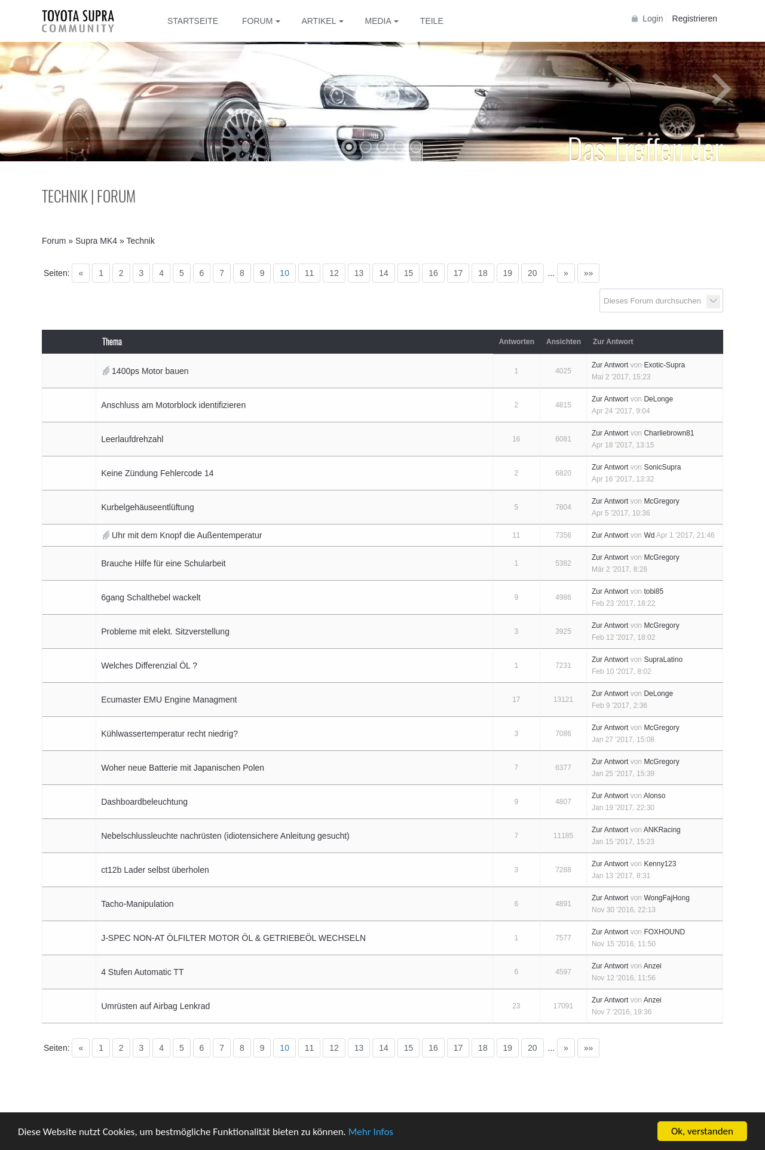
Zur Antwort (610, 365)
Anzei (653, 966)
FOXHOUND (664, 932)
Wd (649, 535)
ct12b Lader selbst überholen (155, 870)
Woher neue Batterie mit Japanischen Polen (182, 767)
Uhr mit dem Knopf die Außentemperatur (187, 535)
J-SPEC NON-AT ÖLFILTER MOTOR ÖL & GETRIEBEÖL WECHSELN (233, 938)
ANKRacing (662, 830)
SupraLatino (663, 659)
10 (284, 273)
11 (309, 273)
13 (359, 273)
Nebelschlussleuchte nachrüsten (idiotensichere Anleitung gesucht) (225, 836)
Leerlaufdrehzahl (132, 439)
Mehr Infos (370, 1132)
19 (508, 273)
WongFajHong (667, 898)
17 (458, 273)
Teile (431, 21)
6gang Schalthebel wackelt (151, 597)
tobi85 (653, 591)
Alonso (655, 796)
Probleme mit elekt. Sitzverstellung (165, 631)
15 (409, 273)
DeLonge (658, 399)
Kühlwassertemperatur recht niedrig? (169, 733)
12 (334, 273)
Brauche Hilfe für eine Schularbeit (163, 563)
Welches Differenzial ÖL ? (149, 665)
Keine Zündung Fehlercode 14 (157, 473)
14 (383, 273)
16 (433, 273)
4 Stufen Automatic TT (142, 972)
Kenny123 (660, 864)
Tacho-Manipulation (137, 904)
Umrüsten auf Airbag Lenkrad (155, 1006)
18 (483, 273)
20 (532, 273)
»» (588, 273)
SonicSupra (662, 467)
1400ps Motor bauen (150, 371)
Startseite (192, 21)
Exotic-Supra (664, 365)
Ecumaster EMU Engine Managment (169, 699)
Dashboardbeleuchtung (144, 801)
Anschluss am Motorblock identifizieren (173, 405)
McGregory (661, 501)
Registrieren (694, 18)
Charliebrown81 (669, 433)
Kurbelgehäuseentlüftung (147, 507)
